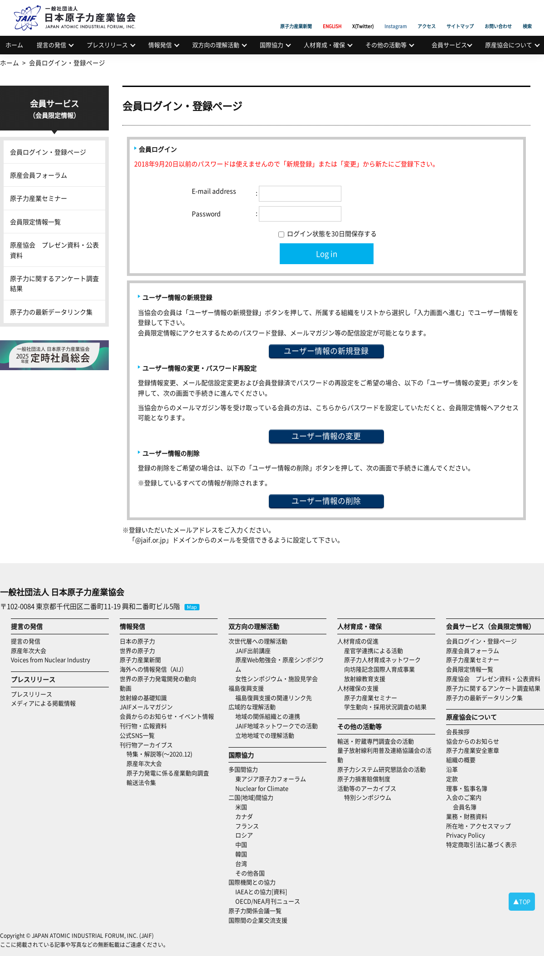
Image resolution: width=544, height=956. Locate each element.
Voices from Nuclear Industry (50, 659)
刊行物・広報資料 (143, 725)
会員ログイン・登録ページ (48, 151)
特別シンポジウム (367, 797)
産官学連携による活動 (373, 650)
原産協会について (508, 44)
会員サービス (449, 44)
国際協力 (271, 44)
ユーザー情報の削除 (326, 500)
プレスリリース (107, 44)
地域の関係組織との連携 (267, 716)
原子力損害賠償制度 (363, 778)
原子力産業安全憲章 (472, 750)
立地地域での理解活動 (264, 735)
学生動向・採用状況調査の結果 (388, 706)
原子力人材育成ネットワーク (382, 659)
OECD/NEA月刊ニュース (267, 901)
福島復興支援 (246, 688)
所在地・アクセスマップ (478, 825)
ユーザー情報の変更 (326, 435)
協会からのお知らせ (472, 741)
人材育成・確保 (324, 44)
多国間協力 (243, 769)
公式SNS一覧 (137, 735)
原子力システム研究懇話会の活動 (381, 769)
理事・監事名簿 (466, 788)
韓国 (241, 854)
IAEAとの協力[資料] (261, 891)
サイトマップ (460, 16)
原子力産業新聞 (296, 16)
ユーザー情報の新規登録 (326, 350)
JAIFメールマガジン (146, 706)
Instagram (395, 16)
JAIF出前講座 (253, 650)
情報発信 (160, 44)
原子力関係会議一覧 (255, 910)
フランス (247, 825)
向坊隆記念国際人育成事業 (379, 669)
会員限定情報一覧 (35, 221)
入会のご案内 (463, 797)
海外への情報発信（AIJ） (153, 669)
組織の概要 (461, 759)
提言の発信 (51, 44)
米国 (241, 806)
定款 (452, 778)
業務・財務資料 (466, 816)
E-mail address (214, 190)
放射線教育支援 (364, 678)
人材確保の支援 (358, 688)
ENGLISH (332, 16)
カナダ (244, 816)
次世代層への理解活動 (257, 641)
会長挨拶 (458, 731)
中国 (241, 844)
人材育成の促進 (358, 641)
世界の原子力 (137, 650)
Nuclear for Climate (261, 788)
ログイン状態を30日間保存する (327, 233)
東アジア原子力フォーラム (270, 778)
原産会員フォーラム (38, 174)
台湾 (241, 863)
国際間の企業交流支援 (257, 920)
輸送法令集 (141, 782)
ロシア (244, 834)
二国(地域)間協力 (250, 797)
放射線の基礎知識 (143, 697)
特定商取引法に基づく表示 (481, 844)
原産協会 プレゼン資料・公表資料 (54, 249)
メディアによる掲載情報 (43, 703)
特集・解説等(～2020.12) (159, 753)
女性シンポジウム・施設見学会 (276, 678)
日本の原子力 (137, 641)
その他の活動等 (386, 44)
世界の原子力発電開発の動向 (158, 678)
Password (206, 213)
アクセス (426, 16)
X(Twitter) (363, 16)
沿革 (452, 769)
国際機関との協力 (252, 882)
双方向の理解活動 (215, 44)
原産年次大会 (28, 650)
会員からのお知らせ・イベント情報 (167, 716)
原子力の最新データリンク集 (51, 311)
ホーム (14, 44)
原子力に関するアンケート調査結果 (54, 283)
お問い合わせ (498, 16)
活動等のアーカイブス (366, 788)
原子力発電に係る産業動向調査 (167, 772)
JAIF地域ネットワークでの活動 (276, 725)
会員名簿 (464, 806)
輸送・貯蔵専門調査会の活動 (375, 741)
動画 (125, 688)
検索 (527, 16)
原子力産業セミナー (38, 198)
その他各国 (250, 873)
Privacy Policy (465, 834)
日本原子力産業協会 (79, 7)
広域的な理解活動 (252, 706)
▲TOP (521, 901)
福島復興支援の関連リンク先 (273, 697)
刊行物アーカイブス (146, 744)
